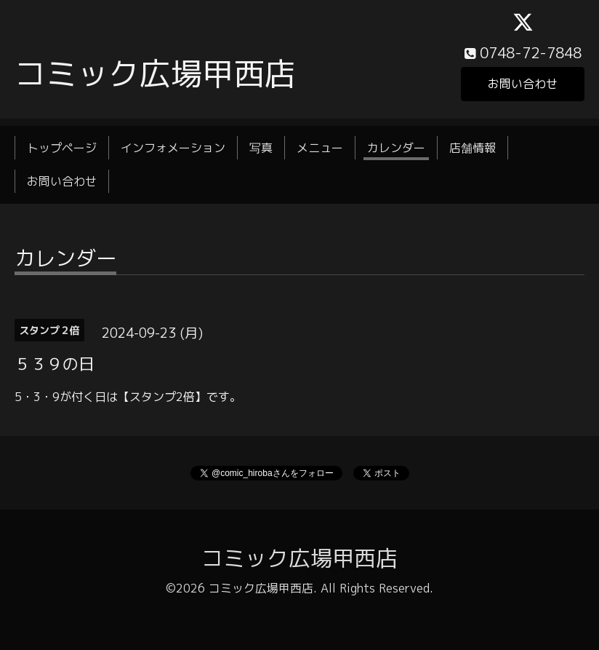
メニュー (320, 148)
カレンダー (396, 148)
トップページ (62, 148)
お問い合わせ (523, 84)
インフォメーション (173, 148)
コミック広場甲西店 (155, 73)
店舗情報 (472, 148)
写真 (261, 148)
